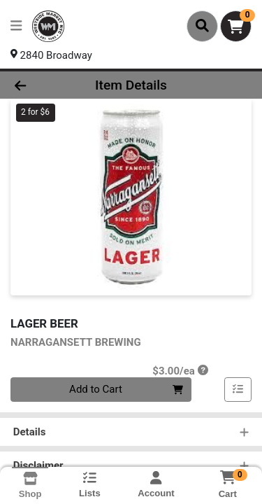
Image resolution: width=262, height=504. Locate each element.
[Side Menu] (16, 26)
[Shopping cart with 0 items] (236, 26)
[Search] (202, 26)
